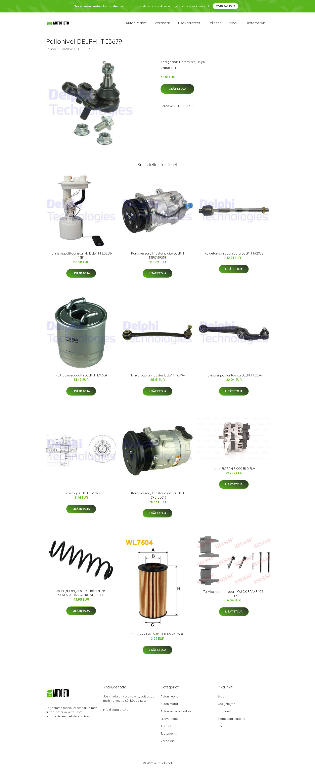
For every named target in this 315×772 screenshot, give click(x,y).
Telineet (214, 24)
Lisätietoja (177, 91)
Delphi (201, 64)
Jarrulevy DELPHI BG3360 (81, 495)
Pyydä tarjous (225, 6)
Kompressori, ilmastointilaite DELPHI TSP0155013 (157, 497)
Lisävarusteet (189, 24)
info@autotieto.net (116, 712)
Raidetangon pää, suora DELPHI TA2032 (234, 255)
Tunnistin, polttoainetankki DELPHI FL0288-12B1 (81, 257)
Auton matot (136, 24)
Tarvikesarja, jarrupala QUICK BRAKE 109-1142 (233, 596)
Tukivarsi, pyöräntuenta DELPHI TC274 (234, 377)
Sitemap (223, 728)
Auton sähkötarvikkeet (176, 713)
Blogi (233, 24)
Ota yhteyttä (226, 706)
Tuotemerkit (255, 24)
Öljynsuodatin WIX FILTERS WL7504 (157, 636)
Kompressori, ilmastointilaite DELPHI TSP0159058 (157, 257)
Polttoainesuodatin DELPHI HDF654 (81, 377)
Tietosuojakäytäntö (231, 721)
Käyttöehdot (226, 713)
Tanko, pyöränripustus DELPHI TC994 (158, 377)
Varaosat (162, 24)
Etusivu (51, 51)
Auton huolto (169, 698)
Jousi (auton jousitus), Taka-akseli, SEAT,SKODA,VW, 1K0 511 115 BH (81, 595)
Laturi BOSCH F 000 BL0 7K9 (234, 471)
